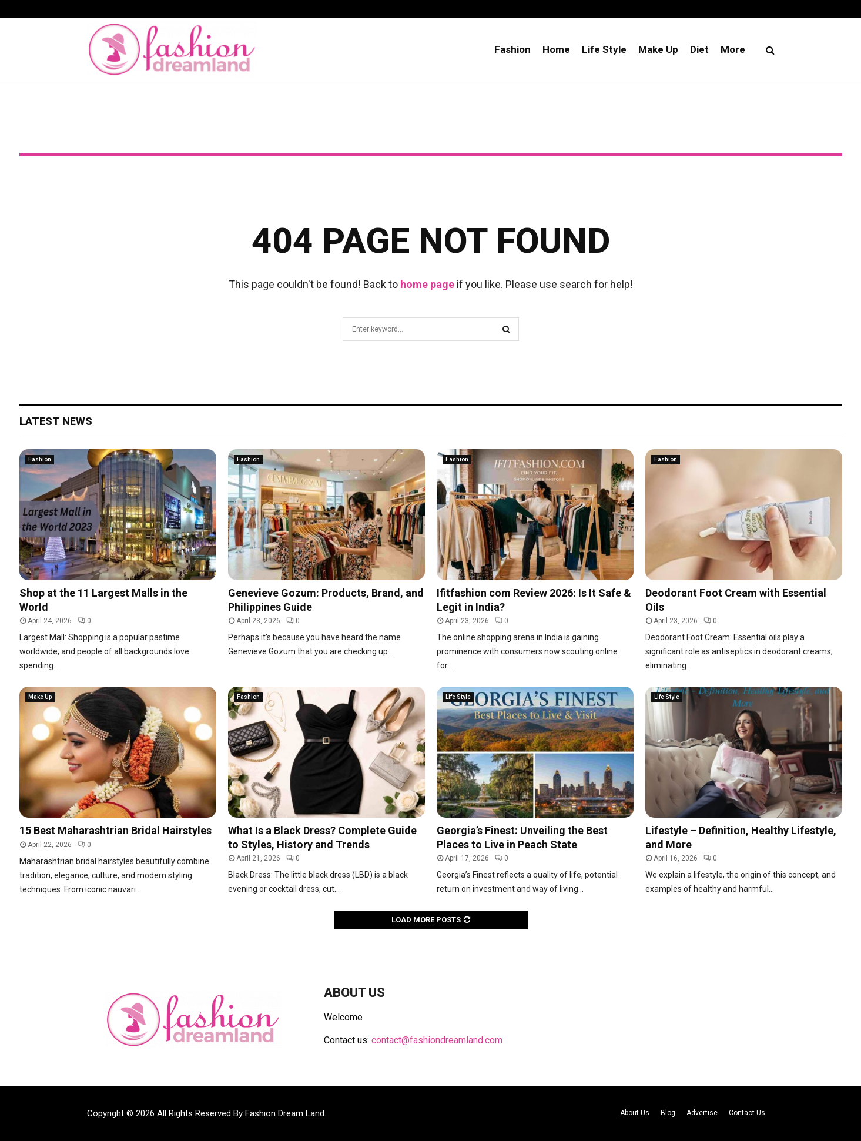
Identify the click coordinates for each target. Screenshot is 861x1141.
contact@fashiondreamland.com (436, 1040)
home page (427, 284)
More (733, 49)
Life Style (604, 49)
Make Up (658, 49)
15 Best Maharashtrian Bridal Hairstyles (115, 830)
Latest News (55, 421)
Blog (668, 1113)
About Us (634, 1113)
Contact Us (747, 1113)
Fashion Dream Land (284, 1113)
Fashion (512, 49)
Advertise (702, 1113)
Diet (699, 49)
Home (556, 49)
